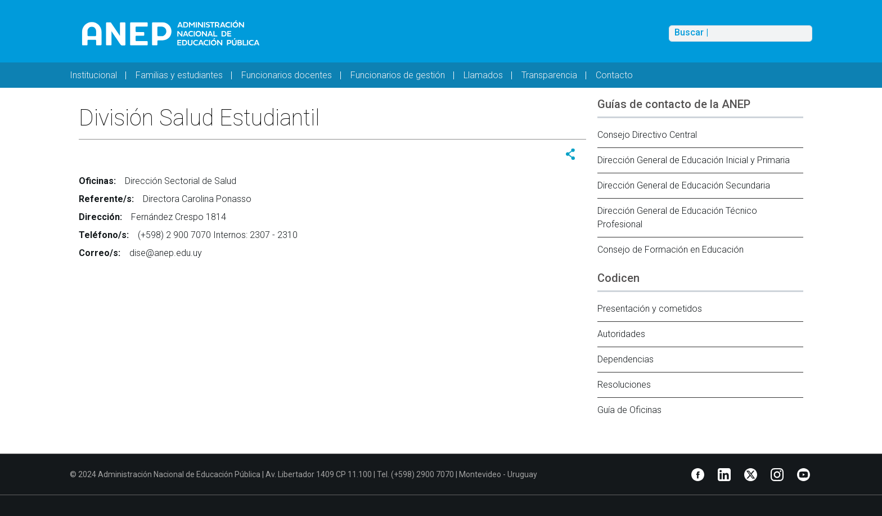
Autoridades (621, 334)
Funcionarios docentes (286, 75)
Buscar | (691, 33)
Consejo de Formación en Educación (670, 249)
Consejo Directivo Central (647, 134)
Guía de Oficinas (629, 410)
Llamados (483, 75)
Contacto (614, 75)
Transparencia (549, 75)
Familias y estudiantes (179, 75)
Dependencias (625, 359)
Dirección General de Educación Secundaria (683, 185)
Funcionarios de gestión (397, 75)
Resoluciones (624, 384)
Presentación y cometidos (649, 308)
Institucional (93, 75)
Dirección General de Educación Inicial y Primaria (693, 160)
